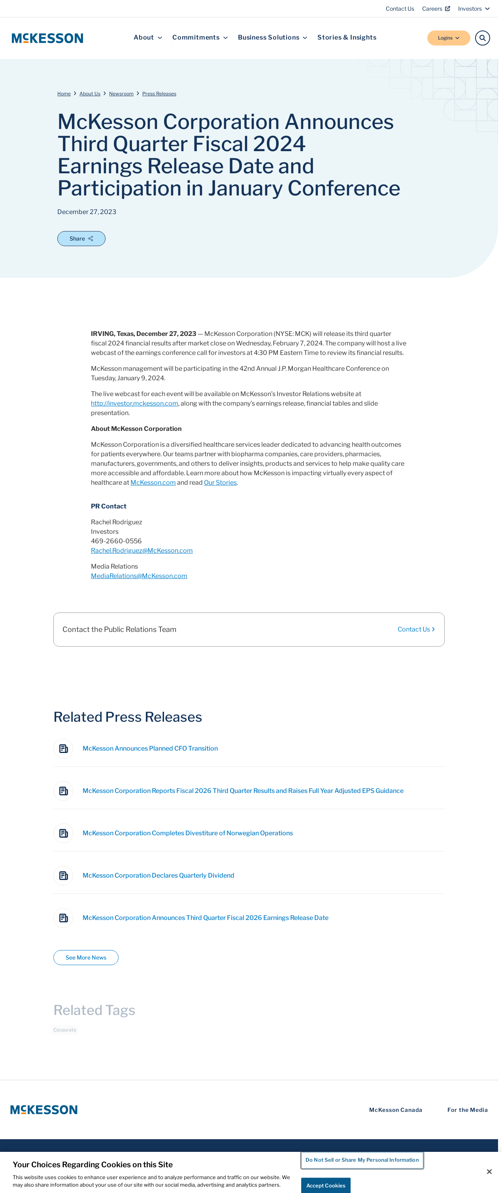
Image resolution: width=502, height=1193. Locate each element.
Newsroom (121, 94)
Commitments (200, 38)
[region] (251, 1172)
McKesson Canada (396, 1109)
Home (64, 94)
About (148, 38)
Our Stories (220, 482)
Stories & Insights (346, 38)
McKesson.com (153, 482)
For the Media (467, 1109)
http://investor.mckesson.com (134, 403)
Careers (436, 8)
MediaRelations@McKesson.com (139, 576)
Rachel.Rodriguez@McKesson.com (142, 550)
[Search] (482, 38)
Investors (474, 8)
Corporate (64, 1033)
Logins (449, 38)
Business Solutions (273, 38)
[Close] (489, 1171)
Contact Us (400, 8)
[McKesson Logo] (44, 1109)
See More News (86, 957)
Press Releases (159, 94)
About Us (89, 94)
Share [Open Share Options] (81, 238)
